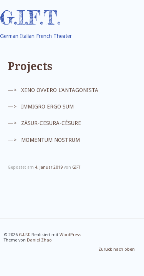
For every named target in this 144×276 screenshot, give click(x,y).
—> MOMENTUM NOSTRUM (44, 140)
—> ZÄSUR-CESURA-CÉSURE (44, 123)
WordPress (70, 234)
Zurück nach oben (116, 249)
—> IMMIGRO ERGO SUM (41, 107)
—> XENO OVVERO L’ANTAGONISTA (53, 90)
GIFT (76, 167)
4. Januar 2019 (49, 167)
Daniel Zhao (39, 240)
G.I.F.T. (30, 17)
